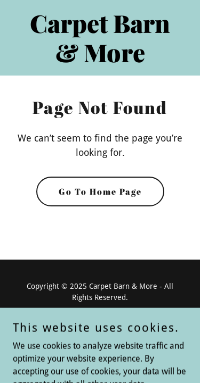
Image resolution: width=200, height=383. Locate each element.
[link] (100, 59)
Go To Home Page (100, 191)
